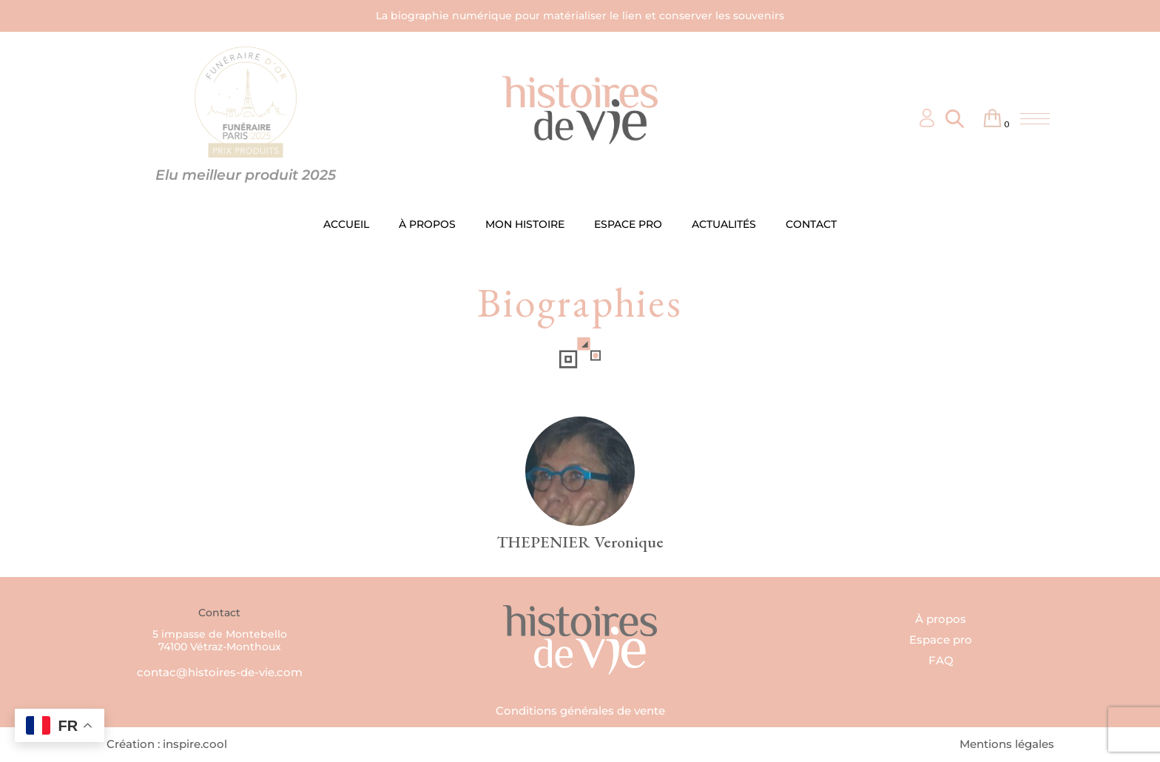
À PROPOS (427, 224)
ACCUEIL (346, 224)
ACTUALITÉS (724, 224)
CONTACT (811, 224)
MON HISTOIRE (524, 224)
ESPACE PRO (628, 224)
